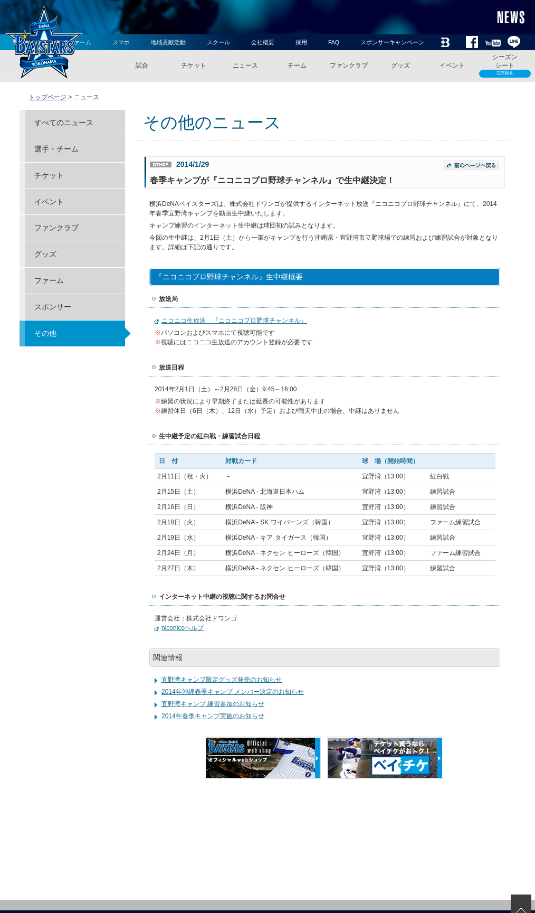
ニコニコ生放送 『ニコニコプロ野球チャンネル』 (234, 320)
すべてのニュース (63, 122)
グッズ (400, 65)
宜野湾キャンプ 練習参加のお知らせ (212, 704)
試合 (142, 65)
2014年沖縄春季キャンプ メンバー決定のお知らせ (232, 691)
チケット (193, 65)
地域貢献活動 (168, 42)
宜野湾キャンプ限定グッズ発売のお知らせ (221, 679)
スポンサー (52, 307)
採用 (301, 42)
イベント (452, 65)
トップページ (47, 97)
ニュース (245, 65)
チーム (297, 65)
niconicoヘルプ (182, 628)
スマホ (121, 42)
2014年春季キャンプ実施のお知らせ (212, 716)
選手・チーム (56, 149)
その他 (45, 333)
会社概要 (262, 42)
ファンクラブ (349, 65)
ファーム (49, 280)
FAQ (333, 42)
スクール (218, 42)
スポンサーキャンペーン (392, 42)
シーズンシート (505, 65)
